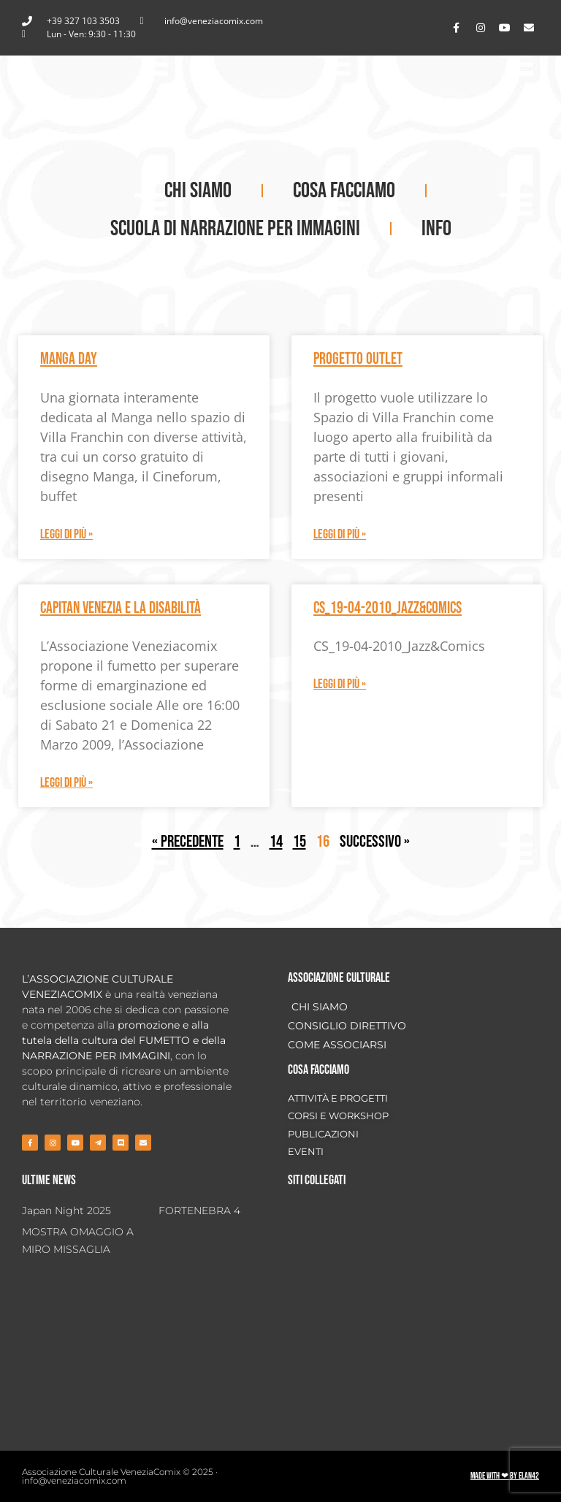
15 (299, 841)
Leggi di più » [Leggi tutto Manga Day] (66, 534)
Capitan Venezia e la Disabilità (120, 608)
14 (276, 841)
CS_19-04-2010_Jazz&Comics (387, 608)
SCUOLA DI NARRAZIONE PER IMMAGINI (235, 229)
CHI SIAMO (198, 191)
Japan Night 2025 (66, 1210)
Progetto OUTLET (357, 359)
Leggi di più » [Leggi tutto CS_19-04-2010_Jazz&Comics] (339, 684)
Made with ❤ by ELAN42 (504, 1476)
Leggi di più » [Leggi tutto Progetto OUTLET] (339, 534)
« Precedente (188, 841)
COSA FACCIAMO (344, 191)
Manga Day (68, 359)
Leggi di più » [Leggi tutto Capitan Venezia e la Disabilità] (66, 782)
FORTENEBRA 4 (199, 1210)
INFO (436, 229)
